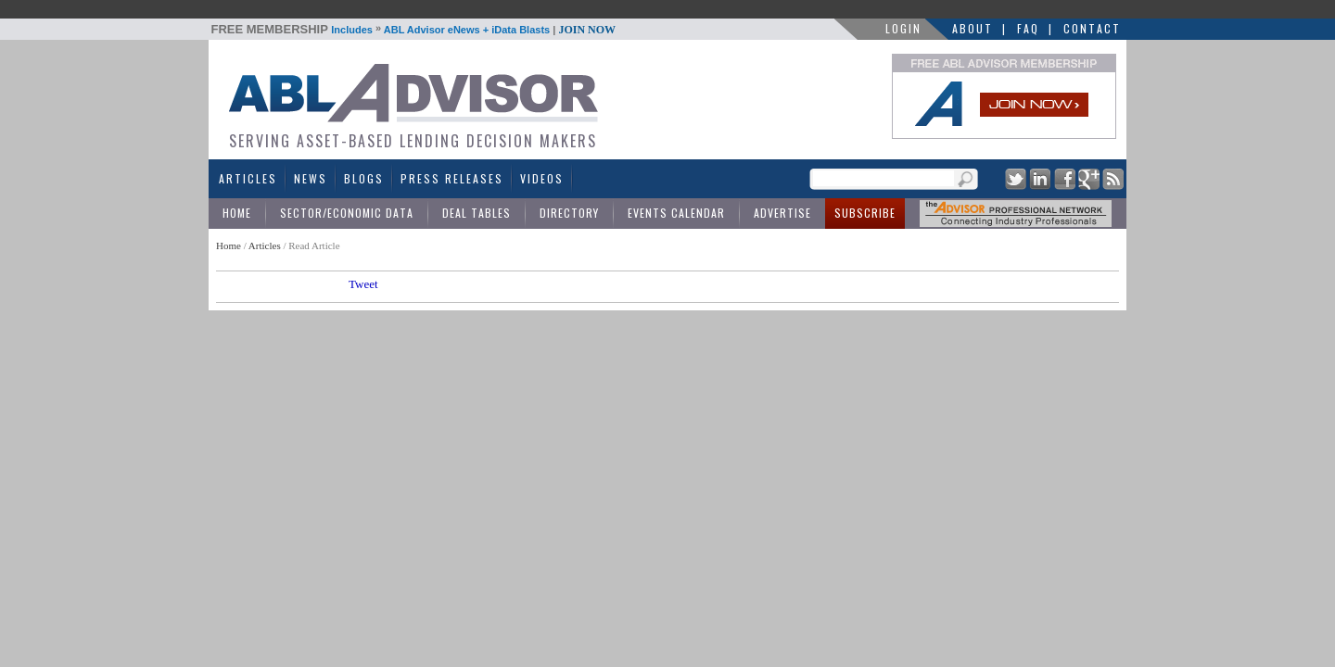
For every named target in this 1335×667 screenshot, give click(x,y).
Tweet (363, 284)
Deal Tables (476, 212)
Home (236, 212)
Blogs (364, 178)
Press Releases (451, 178)
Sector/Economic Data (346, 212)
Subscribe (865, 212)
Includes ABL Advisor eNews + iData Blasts (414, 29)
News (310, 178)
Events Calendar (676, 212)
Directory (569, 212)
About (972, 28)
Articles (248, 178)
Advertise (782, 212)
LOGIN (903, 28)
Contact (1092, 28)
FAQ (1028, 28)
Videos (542, 178)
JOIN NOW (587, 29)
